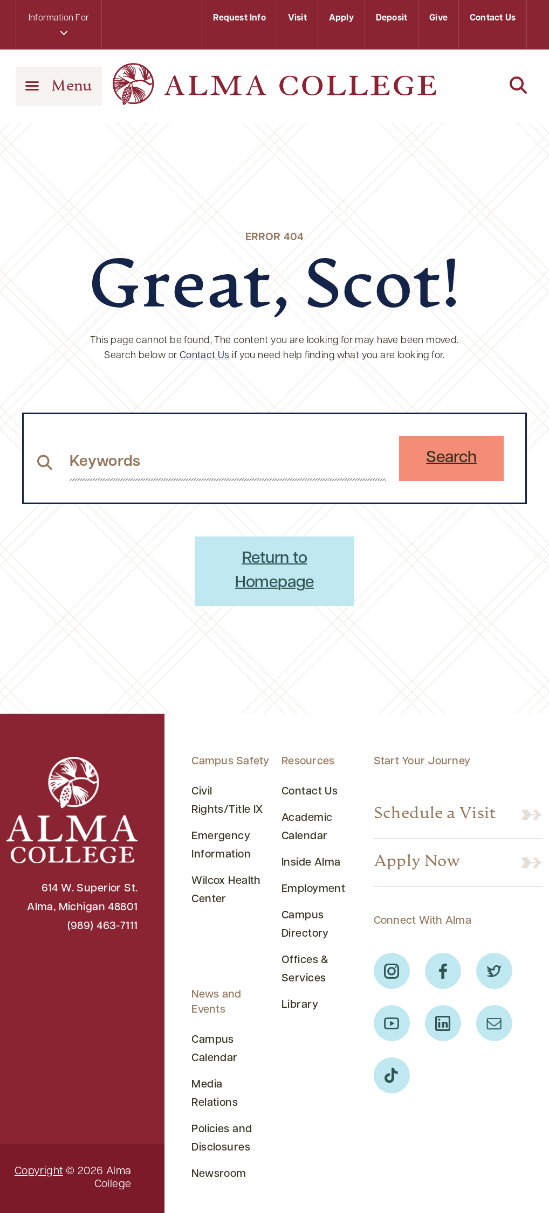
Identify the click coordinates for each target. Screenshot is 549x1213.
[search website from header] (228, 462)
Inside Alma (311, 863)
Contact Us (493, 18)
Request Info (239, 18)
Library (300, 1005)
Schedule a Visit (435, 814)
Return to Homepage (274, 570)
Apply (341, 18)
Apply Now (417, 862)
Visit (297, 18)
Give (438, 18)
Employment (313, 889)
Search (451, 458)
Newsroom (218, 1174)
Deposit (391, 18)
